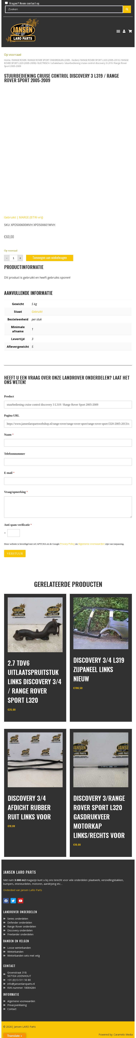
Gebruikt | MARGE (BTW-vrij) (23, 217)
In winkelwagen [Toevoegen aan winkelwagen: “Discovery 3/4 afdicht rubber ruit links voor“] (21, 835)
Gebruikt (37, 312)
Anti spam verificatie (18, 524)
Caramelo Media (123, 1034)
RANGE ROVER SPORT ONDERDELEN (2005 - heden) (53, 60)
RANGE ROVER (19, 60)
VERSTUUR (15, 553)
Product (9, 396)
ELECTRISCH (43, 63)
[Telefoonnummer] (68, 462)
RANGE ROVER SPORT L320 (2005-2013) (100, 60)
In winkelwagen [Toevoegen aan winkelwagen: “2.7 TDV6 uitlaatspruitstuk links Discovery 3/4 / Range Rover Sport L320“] (21, 718)
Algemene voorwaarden (91, 543)
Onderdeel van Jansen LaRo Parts (22, 890)
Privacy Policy (67, 543)
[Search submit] (127, 9)
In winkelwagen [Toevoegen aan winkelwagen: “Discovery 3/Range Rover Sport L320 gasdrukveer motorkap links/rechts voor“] (86, 854)
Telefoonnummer (14, 453)
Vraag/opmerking (16, 491)
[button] (118, 31)
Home (7, 60)
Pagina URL (11, 415)
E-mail (9, 472)
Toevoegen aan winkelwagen (50, 257)
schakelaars (57, 63)
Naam (9, 434)
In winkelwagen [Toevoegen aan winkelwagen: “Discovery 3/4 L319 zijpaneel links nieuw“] (86, 697)
